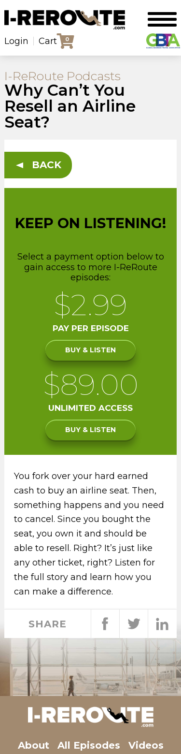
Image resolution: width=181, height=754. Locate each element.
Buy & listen (90, 350)
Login (16, 41)
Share (105, 623)
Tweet (133, 623)
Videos (146, 745)
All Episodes (88, 745)
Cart (48, 41)
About (33, 745)
